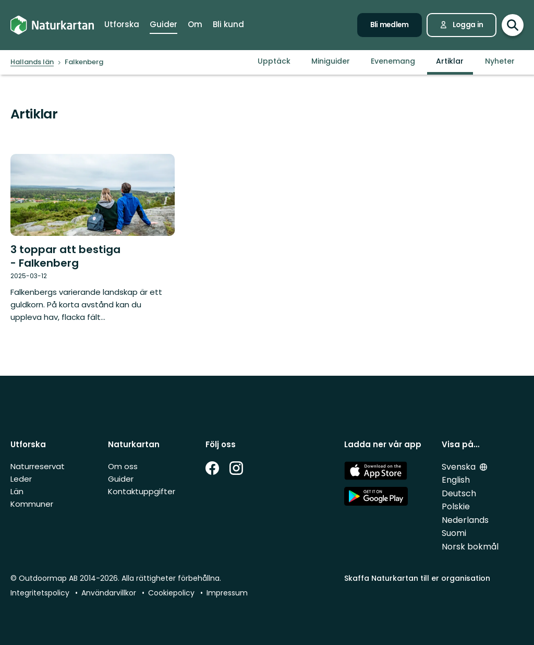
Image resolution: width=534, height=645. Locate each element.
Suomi (454, 533)
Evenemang (393, 61)
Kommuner (31, 503)
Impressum (227, 593)
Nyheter (500, 61)
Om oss (123, 466)
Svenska (459, 467)
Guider (121, 478)
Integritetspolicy (39, 593)
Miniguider (330, 61)
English (456, 480)
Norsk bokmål (470, 547)
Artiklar (450, 61)
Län (16, 491)
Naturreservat (37, 466)
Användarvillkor (108, 593)
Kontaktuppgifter (141, 491)
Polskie (456, 506)
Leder (21, 478)
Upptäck (274, 61)
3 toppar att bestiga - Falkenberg (65, 256)
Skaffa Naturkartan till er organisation (417, 578)
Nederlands (465, 520)
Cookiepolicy (171, 593)
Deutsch (459, 493)
